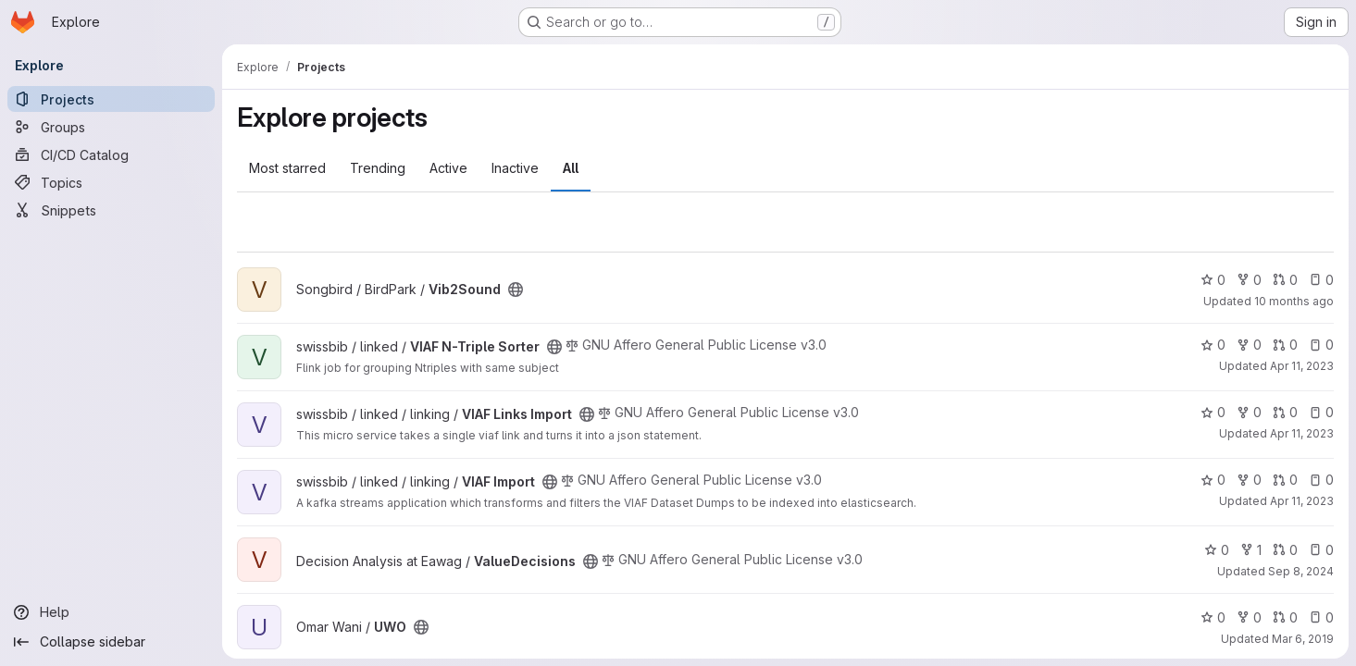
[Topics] (111, 182)
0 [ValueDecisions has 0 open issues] (1321, 550)
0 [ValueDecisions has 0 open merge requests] (1285, 550)
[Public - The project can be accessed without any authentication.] (515, 289)
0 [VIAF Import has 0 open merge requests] (1285, 479)
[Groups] (111, 127)
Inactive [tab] (515, 168)
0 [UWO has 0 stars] (1212, 617)
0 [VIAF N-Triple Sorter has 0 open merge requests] (1285, 344)
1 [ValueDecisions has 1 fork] (1251, 550)
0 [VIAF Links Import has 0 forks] (1249, 412)
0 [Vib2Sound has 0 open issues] (1321, 280)
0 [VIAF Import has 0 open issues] (1321, 479)
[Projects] (111, 99)
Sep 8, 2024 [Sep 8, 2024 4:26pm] (1301, 571)
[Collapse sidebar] (111, 642)
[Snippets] (111, 210)
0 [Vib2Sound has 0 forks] (1249, 280)
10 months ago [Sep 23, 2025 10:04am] (1294, 301)
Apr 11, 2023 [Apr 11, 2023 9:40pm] (1302, 366)
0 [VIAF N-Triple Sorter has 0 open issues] (1321, 344)
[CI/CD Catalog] (111, 154)
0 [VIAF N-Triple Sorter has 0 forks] (1249, 344)
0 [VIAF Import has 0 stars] (1212, 479)
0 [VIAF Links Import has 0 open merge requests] (1285, 412)
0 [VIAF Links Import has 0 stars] (1212, 412)
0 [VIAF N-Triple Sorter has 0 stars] (1212, 344)
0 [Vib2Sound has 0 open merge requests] (1285, 280)
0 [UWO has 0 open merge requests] (1285, 617)
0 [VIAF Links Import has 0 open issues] (1321, 412)
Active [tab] (448, 168)
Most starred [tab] (287, 168)
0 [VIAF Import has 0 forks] (1249, 479)
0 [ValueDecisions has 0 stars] (1216, 550)
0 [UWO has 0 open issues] (1321, 617)
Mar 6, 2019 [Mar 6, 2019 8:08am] (1303, 639)
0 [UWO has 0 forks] (1249, 617)
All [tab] (570, 168)
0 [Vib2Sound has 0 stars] (1212, 280)
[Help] (111, 612)
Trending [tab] (377, 168)
